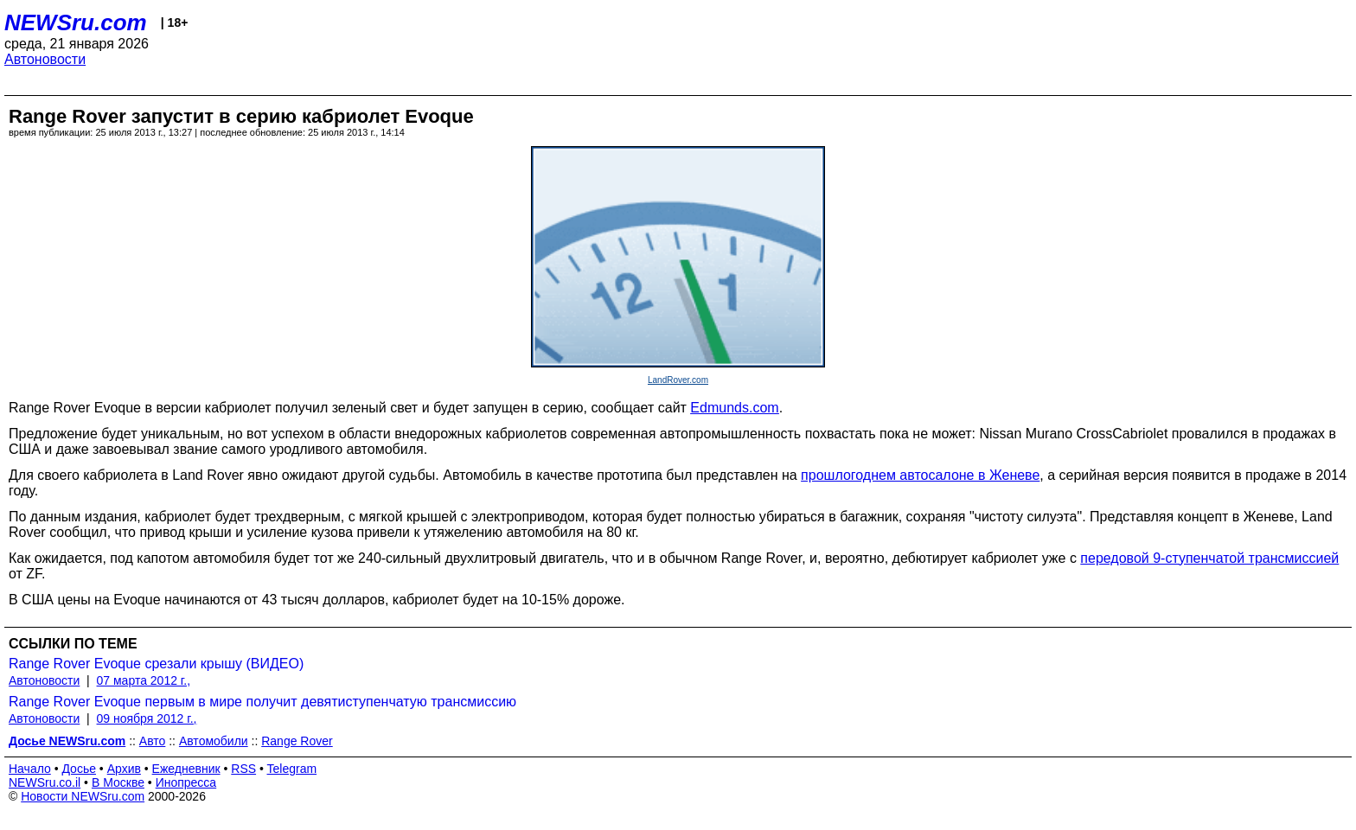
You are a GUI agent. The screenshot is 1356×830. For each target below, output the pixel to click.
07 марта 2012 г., (144, 680)
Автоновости (45, 59)
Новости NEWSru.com (82, 796)
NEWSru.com (75, 22)
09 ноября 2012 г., (147, 718)
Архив (124, 769)
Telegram (292, 769)
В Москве (118, 782)
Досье (78, 769)
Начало (30, 769)
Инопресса (186, 782)
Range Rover (297, 741)
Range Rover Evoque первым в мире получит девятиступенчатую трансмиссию (262, 701)
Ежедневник (186, 769)
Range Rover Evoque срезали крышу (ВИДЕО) (156, 663)
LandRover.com (678, 380)
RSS (243, 769)
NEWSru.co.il (44, 782)
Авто (152, 741)
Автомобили (213, 741)
